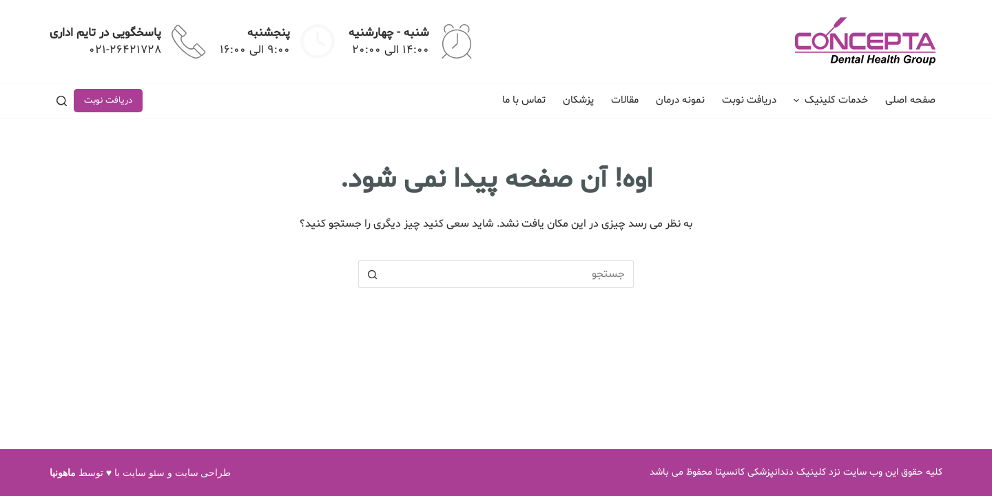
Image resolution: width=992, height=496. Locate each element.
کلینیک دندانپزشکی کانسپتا (770, 472)
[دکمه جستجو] (372, 274)
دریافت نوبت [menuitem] (749, 100)
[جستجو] (61, 101)
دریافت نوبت (108, 100)
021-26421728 (125, 50)
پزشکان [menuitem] (578, 100)
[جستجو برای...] (510, 274)
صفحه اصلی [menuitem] (910, 100)
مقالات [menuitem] (625, 100)
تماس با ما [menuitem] (524, 100)
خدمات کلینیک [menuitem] (829, 100)
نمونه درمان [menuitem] (680, 100)
